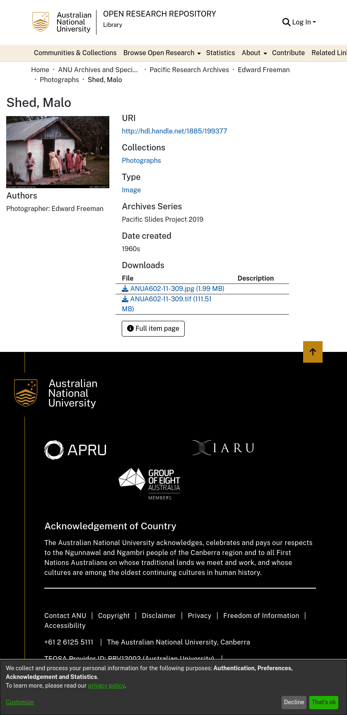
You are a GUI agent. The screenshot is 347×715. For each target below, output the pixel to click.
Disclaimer (159, 616)
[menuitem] (161, 53)
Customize (20, 702)
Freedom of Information (261, 616)
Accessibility (65, 626)
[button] (287, 22)
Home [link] (40, 70)
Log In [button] (302, 22)
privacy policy (106, 685)
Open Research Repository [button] (159, 14)
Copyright (114, 616)
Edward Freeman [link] (264, 70)
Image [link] (131, 190)
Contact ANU (65, 616)
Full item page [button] (153, 328)
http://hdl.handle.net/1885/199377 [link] (174, 131)
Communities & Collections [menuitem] (75, 53)
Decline (294, 702)
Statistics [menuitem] (220, 53)
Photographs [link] (59, 80)
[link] (141, 161)
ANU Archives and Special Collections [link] (99, 70)
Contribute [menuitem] (288, 53)
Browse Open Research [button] (159, 53)
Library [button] (112, 25)
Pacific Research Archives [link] (189, 70)
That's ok (324, 702)
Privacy (200, 616)
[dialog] (173, 687)
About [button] (251, 53)
